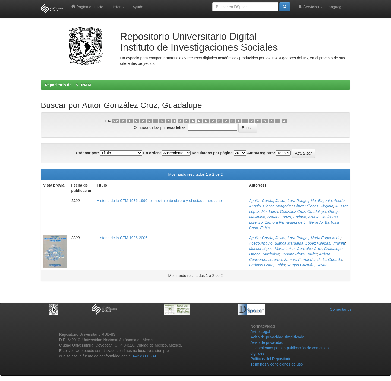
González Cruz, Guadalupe (303, 211)
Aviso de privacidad (266, 342)
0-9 (115, 120)
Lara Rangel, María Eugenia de (314, 238)
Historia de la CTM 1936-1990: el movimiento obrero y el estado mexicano (159, 200)
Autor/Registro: (261, 153)
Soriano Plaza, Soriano (286, 217)
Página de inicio (87, 6)
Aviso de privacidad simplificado (277, 337)
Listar (117, 7)
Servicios (310, 6)
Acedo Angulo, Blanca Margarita (276, 243)
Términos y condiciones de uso (276, 364)
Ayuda (138, 7)
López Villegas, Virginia (313, 206)
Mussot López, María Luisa (272, 248)
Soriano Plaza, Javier (299, 254)
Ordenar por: (87, 153)
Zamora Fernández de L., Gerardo (294, 222)
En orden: (152, 153)
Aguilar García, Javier (267, 200)
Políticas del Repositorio (270, 359)
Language (336, 7)
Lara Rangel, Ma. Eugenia (310, 200)
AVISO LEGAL (145, 356)
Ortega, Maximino (264, 254)
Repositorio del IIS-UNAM (68, 85)
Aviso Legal (260, 331)
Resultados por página (211, 153)
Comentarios (340, 309)
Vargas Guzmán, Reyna (307, 265)
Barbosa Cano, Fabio (267, 265)
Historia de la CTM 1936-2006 (122, 238)
